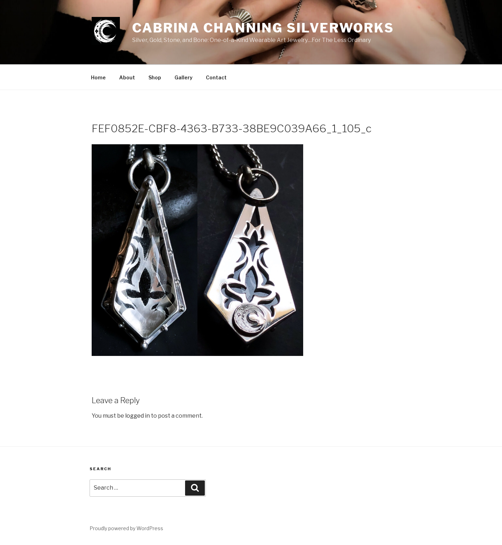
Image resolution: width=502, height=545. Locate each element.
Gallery (183, 77)
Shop (154, 77)
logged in (137, 415)
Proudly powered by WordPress (126, 528)
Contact (216, 77)
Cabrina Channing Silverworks (263, 28)
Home (98, 77)
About (127, 77)
